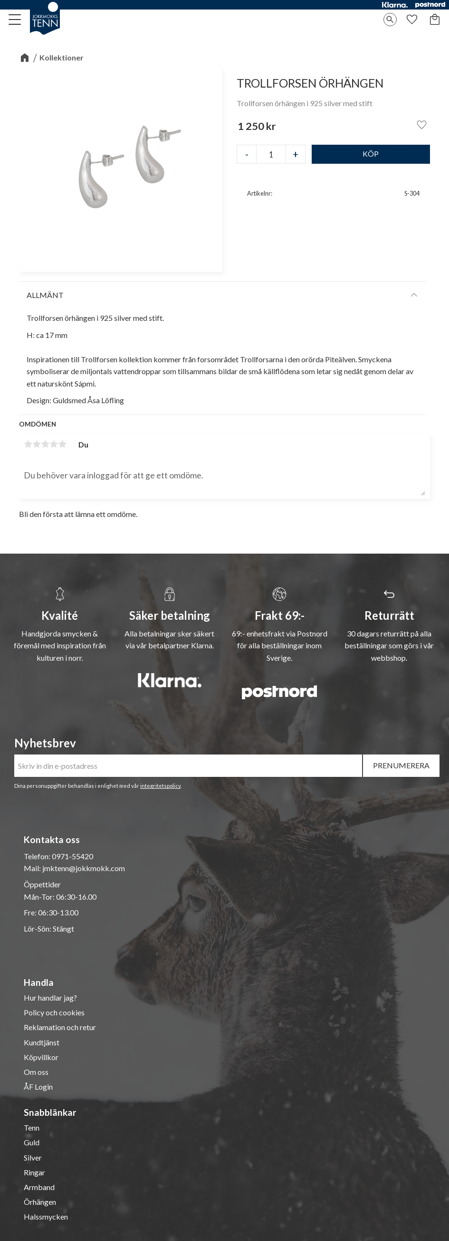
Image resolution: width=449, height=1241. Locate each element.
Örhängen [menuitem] (40, 1202)
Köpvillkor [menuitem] (41, 1057)
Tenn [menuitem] (31, 1127)
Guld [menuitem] (31, 1142)
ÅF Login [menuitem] (38, 1086)
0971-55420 (72, 856)
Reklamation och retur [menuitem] (60, 1027)
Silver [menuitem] (33, 1157)
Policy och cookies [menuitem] (54, 1012)
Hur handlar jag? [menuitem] (50, 997)
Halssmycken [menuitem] (46, 1216)
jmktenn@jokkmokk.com (83, 868)
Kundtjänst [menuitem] (41, 1042)
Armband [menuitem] (39, 1187)
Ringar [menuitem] (34, 1172)
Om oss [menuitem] (36, 1072)
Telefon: (38, 856)
